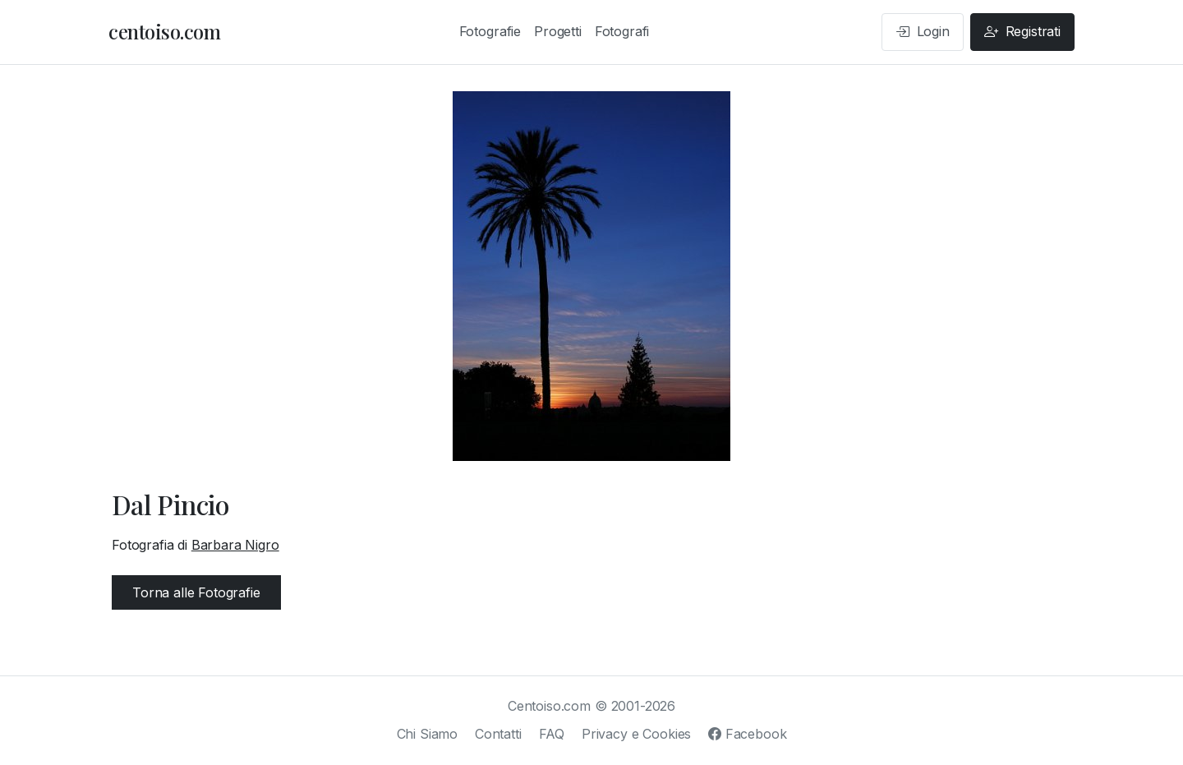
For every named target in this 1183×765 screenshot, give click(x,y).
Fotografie (490, 31)
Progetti (558, 31)
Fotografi (622, 31)
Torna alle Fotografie (196, 592)
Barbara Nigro (235, 545)
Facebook (747, 734)
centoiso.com (164, 31)
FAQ (552, 734)
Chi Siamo (427, 734)
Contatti (498, 734)
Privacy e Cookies (636, 734)
